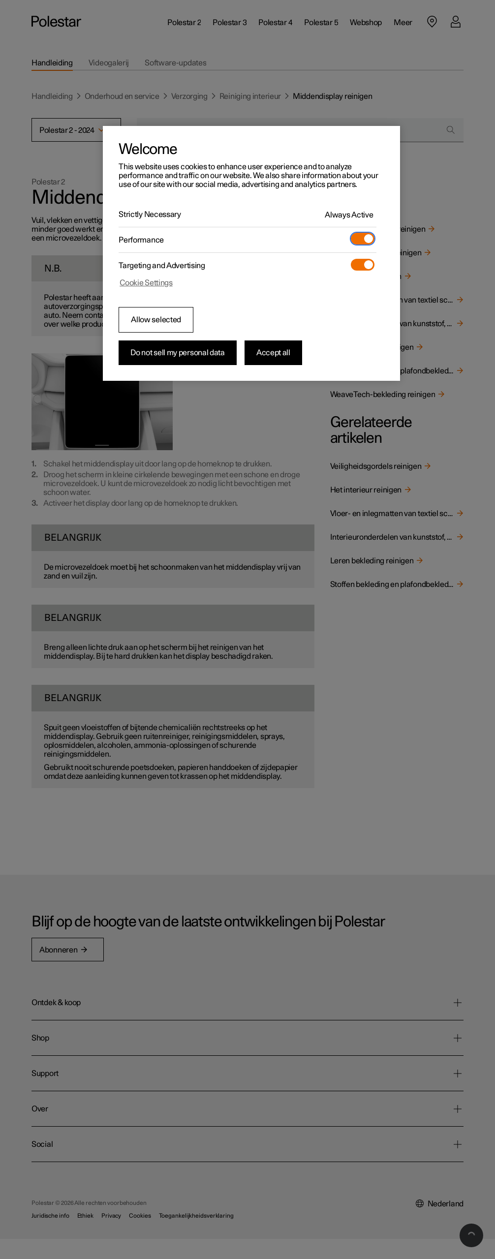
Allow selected (156, 320)
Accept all (273, 353)
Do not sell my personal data (177, 353)
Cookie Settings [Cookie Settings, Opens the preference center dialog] (146, 283)
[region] (251, 253)
